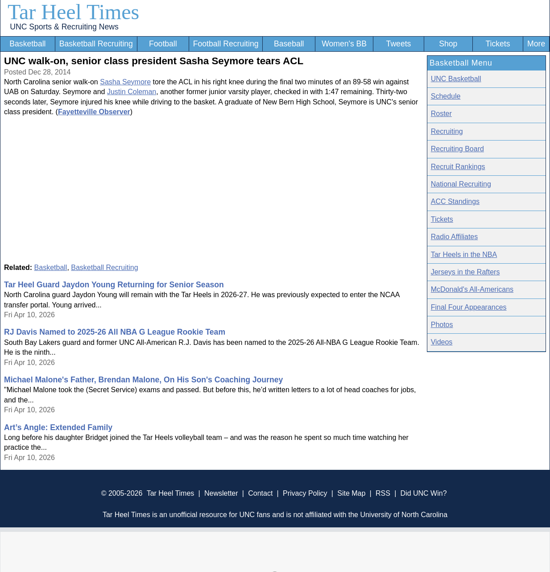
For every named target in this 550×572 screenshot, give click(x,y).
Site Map (351, 493)
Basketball (27, 43)
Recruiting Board (457, 149)
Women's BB (344, 43)
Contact (260, 493)
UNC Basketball (456, 79)
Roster (441, 113)
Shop (448, 43)
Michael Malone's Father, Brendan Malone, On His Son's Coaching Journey (143, 379)
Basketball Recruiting (96, 43)
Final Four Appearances (469, 307)
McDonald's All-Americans (472, 289)
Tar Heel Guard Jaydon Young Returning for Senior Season (114, 284)
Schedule (446, 96)
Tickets (497, 43)
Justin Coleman (131, 91)
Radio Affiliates (454, 236)
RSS (383, 493)
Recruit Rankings (458, 166)
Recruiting (447, 131)
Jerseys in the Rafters (465, 272)
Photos (442, 324)
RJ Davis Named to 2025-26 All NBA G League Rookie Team (114, 331)
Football (163, 43)
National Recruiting (461, 184)
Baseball (289, 43)
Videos (442, 342)
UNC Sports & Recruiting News (64, 26)
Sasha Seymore (125, 82)
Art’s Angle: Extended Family (58, 427)
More (536, 43)
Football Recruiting (226, 43)
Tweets (398, 43)
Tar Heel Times (73, 12)
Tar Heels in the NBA (464, 254)
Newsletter (221, 493)
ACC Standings (455, 201)
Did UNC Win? (424, 493)
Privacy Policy (305, 493)
